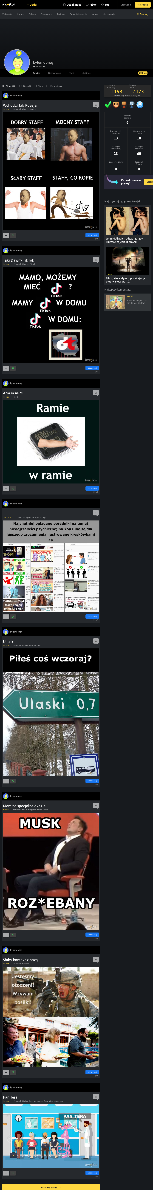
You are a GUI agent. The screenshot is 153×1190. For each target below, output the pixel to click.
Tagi (71, 73)
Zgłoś (96, 239)
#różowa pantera (36, 1101)
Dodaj (33, 4)
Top (107, 4)
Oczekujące (74, 4)
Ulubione (86, 73)
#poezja (33, 109)
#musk (24, 810)
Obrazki (27, 86)
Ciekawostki (46, 14)
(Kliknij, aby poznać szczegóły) (127, 95)
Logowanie (126, 4)
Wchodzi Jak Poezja (20, 105)
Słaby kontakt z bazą (20, 960)
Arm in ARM (13, 393)
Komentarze (56, 86)
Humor (20, 14)
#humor (25, 109)
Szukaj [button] (144, 14)
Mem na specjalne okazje (24, 806)
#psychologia (40, 517)
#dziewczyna (27, 645)
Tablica (36, 73)
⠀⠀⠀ (7, 513)
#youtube (30, 517)
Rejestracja (142, 4)
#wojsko (25, 964)
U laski (8, 641)
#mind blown (42, 810)
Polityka (61, 14)
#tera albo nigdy (56, 1101)
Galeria (32, 14)
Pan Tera (10, 1097)
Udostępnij (92, 235)
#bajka (25, 1101)
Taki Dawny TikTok (18, 260)
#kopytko (32, 810)
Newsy (95, 14)
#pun (46, 1101)
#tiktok (32, 264)
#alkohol (38, 645)
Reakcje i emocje (78, 14)
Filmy (93, 4)
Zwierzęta (7, 14)
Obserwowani (55, 73)
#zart (16, 397)
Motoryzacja (109, 14)
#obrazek (17, 109)
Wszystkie (11, 86)
